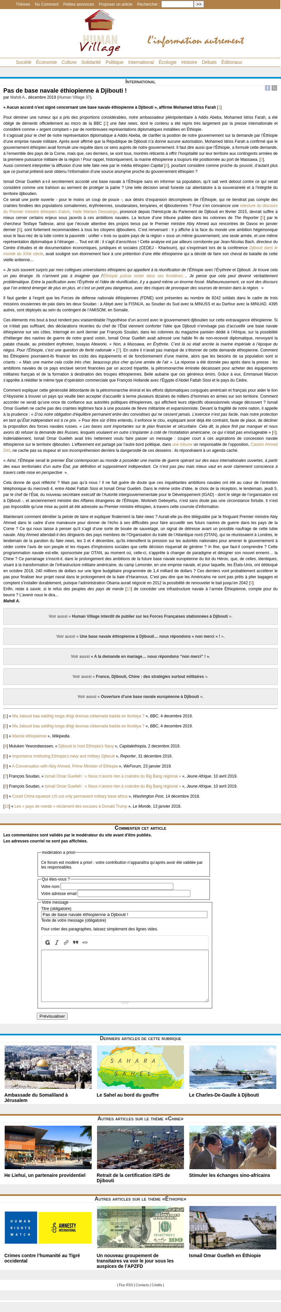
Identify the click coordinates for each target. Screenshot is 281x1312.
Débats (209, 62)
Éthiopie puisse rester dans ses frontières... (144, 276)
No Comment (47, 4)
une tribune (182, 444)
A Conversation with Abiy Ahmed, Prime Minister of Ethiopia (65, 766)
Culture (69, 62)
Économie (46, 62)
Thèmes (23, 4)
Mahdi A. (18, 97)
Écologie (168, 62)
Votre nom (50, 886)
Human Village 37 (74, 97)
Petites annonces (78, 4)
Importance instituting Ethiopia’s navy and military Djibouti (63, 756)
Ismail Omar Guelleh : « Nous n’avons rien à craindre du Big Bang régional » (113, 776)
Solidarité (91, 62)
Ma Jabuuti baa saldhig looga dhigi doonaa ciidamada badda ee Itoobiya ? (78, 716)
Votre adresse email (59, 893)
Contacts (142, 1295)
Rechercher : (148, 4)
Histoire (189, 62)
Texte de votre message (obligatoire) (73, 920)
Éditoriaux (231, 62)
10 (128, 589)
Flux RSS (126, 1295)
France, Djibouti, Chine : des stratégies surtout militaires (150, 676)
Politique (114, 62)
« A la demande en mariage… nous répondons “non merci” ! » (150, 656)
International (141, 62)
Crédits (157, 1295)
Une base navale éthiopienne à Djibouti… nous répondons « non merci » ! (150, 636)
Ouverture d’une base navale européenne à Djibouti (150, 696)
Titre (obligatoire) (56, 908)
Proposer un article (115, 4)
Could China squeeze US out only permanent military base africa (69, 796)
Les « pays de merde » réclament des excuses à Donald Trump (70, 806)
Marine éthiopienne (29, 736)
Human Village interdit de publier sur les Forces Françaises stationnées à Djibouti (150, 616)
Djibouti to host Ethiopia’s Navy (86, 746)
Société (23, 62)
